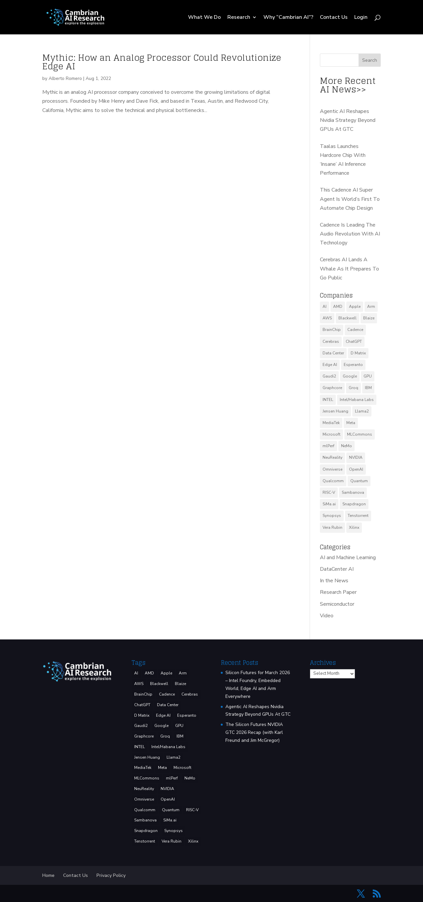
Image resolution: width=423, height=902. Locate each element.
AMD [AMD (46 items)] (337, 306)
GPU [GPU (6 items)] (368, 376)
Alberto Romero (65, 78)
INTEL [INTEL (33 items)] (328, 399)
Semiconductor (337, 604)
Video (326, 615)
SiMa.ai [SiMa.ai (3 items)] (329, 504)
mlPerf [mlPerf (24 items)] (328, 446)
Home (48, 875)
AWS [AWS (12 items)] (327, 318)
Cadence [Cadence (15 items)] (355, 329)
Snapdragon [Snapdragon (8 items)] (354, 504)
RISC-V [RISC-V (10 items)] (329, 492)
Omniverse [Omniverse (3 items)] (332, 469)
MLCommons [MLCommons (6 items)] (359, 434)
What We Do (204, 18)
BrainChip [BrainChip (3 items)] (332, 329)
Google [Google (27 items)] (350, 376)
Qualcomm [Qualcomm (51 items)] (333, 481)
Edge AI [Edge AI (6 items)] (330, 364)
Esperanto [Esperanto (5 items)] (353, 364)
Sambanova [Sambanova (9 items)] (353, 492)
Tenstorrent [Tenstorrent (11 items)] (358, 515)
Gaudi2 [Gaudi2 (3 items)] (329, 376)
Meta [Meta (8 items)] (350, 422)
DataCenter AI (337, 569)
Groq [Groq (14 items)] (353, 387)
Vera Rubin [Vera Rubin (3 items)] (332, 527)
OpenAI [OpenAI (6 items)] (356, 469)
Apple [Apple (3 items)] (355, 306)
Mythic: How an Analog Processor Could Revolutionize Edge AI (161, 62)
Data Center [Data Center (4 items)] (333, 353)
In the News (334, 580)
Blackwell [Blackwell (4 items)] (347, 318)
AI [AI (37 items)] (325, 306)
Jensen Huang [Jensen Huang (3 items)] (335, 411)
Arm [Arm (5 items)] (371, 306)
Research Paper (338, 592)
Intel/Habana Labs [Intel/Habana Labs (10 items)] (357, 399)
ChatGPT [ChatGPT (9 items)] (354, 341)
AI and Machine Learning (348, 557)
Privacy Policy (111, 875)
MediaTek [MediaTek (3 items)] (331, 422)
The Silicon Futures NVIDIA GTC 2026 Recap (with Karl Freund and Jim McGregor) (254, 732)
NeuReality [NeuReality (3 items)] (332, 457)
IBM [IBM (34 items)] (368, 387)
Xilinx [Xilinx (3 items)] (354, 527)
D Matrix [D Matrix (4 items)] (358, 353)
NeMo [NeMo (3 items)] (346, 446)
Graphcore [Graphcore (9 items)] (332, 387)
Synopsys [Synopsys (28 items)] (332, 515)
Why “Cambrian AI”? (288, 18)
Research (238, 18)
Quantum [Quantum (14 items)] (359, 481)
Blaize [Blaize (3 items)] (368, 318)
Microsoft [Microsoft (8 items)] (331, 434)
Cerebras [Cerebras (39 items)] (331, 341)
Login (360, 18)
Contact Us (334, 18)
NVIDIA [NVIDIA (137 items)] (356, 457)
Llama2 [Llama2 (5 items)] (362, 411)
